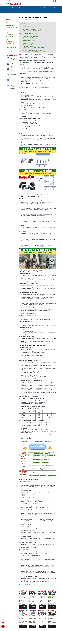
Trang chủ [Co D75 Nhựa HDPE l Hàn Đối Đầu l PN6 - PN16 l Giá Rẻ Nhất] (8, 14)
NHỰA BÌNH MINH (26, 9)
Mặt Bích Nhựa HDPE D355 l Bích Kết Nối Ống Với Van (51, 616)
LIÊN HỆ (54, 9)
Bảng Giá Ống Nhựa (10, 51)
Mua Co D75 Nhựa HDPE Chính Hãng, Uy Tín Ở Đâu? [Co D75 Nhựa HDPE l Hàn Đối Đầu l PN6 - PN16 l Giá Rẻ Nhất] (33, 50)
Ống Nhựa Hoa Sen (10, 34)
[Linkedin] (27, 584)
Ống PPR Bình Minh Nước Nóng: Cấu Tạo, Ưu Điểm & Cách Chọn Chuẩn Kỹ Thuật (13, 80)
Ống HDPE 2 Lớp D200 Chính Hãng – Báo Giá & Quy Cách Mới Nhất (13, 86)
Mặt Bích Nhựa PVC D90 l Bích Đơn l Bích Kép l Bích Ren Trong (42, 597)
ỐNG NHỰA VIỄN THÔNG (47, 9)
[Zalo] (35, 584)
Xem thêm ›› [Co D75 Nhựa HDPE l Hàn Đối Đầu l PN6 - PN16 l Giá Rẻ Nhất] (22, 607)
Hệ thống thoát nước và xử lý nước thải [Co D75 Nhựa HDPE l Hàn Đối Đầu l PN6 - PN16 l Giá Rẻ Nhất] (30, 36)
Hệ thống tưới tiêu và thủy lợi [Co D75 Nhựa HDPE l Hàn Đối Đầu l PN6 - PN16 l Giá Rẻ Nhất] (28, 39)
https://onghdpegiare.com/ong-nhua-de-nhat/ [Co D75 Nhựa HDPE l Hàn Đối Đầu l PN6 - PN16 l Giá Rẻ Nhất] (42, 459)
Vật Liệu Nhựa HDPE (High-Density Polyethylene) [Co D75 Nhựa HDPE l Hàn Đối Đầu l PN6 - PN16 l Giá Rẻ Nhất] (32, 29)
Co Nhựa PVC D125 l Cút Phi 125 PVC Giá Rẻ (23, 597)
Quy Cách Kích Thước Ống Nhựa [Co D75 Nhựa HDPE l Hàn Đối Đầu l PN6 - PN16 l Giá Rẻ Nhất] (17, 14)
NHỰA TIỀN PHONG (18, 9)
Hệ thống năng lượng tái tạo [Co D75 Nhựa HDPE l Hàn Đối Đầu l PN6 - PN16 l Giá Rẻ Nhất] (28, 43)
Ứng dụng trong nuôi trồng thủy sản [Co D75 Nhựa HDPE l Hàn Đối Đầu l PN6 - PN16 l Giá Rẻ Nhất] (29, 42)
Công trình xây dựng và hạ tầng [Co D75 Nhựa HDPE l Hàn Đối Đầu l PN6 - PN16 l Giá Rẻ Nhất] (29, 40)
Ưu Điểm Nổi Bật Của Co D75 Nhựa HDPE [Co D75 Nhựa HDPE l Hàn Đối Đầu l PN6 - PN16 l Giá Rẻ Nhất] (28, 32)
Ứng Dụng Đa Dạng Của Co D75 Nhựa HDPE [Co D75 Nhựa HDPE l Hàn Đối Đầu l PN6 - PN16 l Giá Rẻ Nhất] (28, 33)
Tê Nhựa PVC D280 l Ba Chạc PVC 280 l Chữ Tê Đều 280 (22, 616)
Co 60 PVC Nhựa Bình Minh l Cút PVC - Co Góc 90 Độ (32, 616)
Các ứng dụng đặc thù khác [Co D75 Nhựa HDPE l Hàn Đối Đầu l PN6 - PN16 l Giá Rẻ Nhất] (28, 44)
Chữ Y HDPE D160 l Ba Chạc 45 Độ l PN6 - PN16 (32, 597)
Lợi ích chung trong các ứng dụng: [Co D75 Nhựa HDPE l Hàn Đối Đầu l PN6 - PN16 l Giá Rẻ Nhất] (29, 46)
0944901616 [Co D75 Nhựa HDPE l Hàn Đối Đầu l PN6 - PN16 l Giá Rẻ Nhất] (18, 0)
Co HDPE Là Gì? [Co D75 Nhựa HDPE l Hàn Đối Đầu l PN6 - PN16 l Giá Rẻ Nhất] (26, 26)
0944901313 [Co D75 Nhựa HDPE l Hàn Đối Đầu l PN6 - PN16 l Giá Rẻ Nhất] (24, 0)
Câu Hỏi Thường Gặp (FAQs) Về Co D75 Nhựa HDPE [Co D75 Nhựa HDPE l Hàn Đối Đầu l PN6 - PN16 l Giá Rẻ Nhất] (35, 51)
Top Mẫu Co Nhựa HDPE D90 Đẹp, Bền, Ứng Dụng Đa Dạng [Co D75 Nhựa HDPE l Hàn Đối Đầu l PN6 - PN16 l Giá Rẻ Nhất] (36, 194)
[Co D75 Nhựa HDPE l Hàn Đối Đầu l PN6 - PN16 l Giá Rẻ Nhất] (11, 0)
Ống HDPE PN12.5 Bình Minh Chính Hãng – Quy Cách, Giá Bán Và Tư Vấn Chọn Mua (13, 70)
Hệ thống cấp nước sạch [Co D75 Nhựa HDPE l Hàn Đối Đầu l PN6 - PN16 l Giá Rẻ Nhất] (27, 34)
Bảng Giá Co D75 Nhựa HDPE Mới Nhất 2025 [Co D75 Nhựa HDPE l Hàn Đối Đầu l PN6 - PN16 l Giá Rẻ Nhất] (31, 49)
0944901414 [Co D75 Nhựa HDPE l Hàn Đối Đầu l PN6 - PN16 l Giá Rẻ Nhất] (12, 0)
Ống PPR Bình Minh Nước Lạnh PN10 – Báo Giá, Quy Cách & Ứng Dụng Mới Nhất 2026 (13, 75)
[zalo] (56, 0)
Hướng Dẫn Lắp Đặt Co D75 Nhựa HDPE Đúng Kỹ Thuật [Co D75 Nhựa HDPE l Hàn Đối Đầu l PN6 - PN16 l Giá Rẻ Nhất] (33, 47)
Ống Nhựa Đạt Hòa (10, 36)
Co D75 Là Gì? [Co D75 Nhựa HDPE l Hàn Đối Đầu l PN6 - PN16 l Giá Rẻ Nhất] (25, 27)
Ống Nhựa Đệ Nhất (10, 29)
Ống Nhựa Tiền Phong (11, 23)
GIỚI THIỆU (12, 9)
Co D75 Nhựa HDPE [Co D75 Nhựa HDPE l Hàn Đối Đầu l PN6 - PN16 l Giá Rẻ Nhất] (24, 62)
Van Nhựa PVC (9, 41)
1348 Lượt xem (33, 19)
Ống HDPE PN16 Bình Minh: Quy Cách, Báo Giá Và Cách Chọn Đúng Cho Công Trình (13, 59)
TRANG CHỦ (7, 9)
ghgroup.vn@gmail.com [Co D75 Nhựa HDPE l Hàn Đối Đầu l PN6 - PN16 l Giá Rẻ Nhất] (32, 0)
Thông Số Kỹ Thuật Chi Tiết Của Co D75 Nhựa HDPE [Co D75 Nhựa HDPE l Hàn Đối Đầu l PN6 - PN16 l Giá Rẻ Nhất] (30, 30)
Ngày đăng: (21, 19)
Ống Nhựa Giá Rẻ (11, 32)
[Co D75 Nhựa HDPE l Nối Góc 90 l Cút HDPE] (13, 4)
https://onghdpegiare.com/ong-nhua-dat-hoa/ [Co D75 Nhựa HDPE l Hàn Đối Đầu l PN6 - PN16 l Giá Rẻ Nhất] (42, 462)
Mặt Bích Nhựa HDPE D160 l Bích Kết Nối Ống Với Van (51, 597)
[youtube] (54, 0)
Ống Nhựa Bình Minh (11, 25)
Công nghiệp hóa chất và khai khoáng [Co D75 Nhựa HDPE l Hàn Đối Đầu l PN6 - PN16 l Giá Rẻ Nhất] (30, 37)
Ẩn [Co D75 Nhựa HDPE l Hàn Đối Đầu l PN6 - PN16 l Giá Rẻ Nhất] (24, 23)
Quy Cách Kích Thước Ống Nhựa (11, 48)
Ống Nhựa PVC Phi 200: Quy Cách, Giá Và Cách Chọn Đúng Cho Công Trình (13, 64)
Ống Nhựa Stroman (10, 39)
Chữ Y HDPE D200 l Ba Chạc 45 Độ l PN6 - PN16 (42, 616)
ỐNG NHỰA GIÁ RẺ (39, 9)
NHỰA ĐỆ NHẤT (32, 9)
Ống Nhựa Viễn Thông (11, 27)
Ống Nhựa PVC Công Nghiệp (10, 44)
